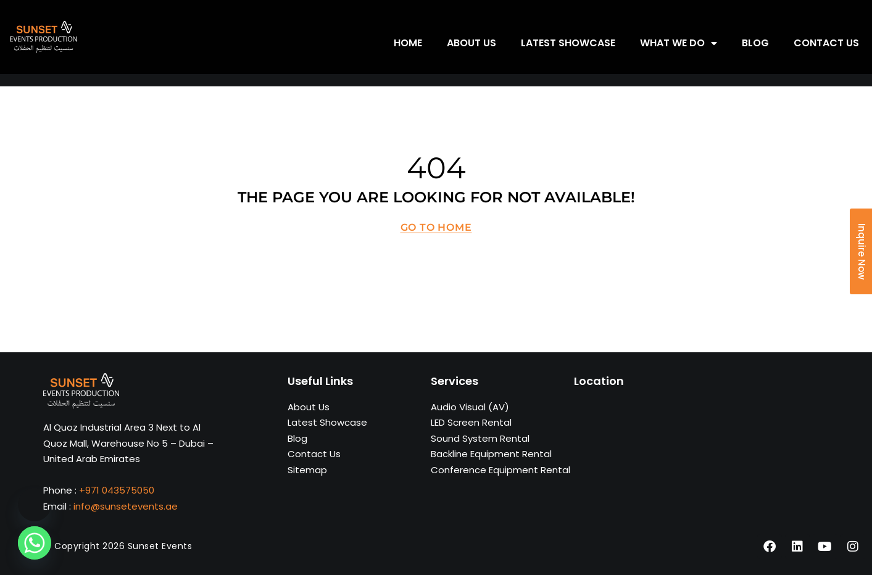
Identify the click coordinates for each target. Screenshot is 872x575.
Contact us (826, 43)
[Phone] (34, 504)
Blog (755, 43)
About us (471, 43)
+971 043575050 (116, 490)
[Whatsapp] (34, 543)
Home (408, 43)
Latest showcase (568, 43)
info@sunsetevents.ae (125, 506)
